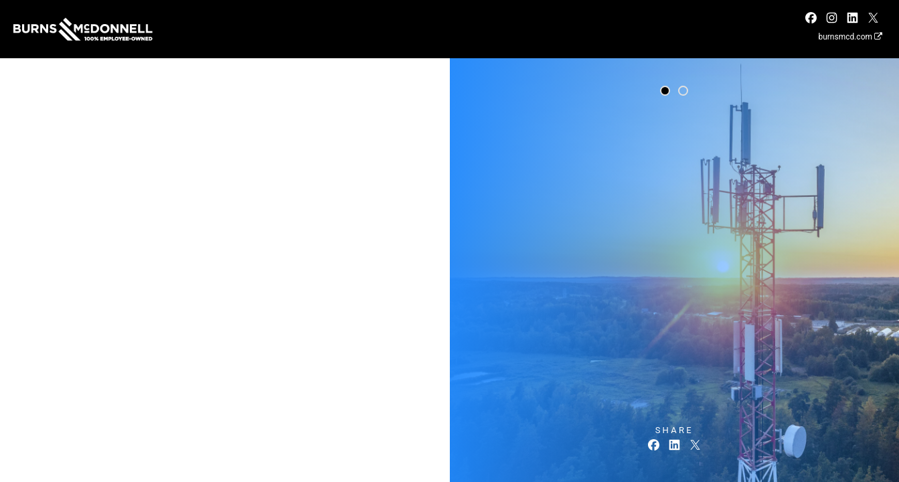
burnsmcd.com (850, 37)
